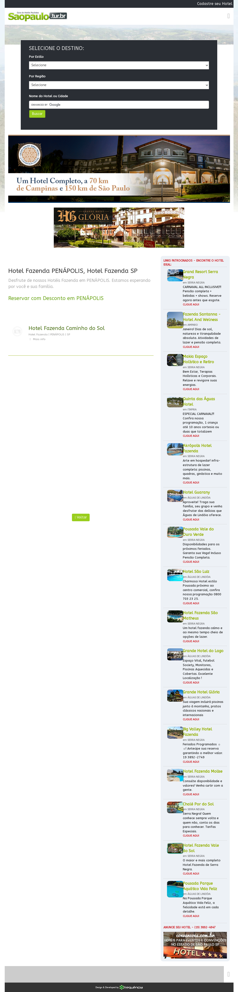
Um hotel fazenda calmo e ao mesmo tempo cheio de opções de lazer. (203, 632)
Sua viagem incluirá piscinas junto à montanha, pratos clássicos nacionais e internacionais (203, 708)
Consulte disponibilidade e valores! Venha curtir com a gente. (203, 785)
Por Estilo (36, 56)
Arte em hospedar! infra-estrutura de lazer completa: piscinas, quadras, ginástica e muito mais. (202, 469)
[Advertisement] (81, 403)
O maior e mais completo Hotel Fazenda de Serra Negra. (202, 865)
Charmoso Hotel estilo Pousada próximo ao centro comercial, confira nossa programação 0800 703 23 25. (202, 589)
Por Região (37, 76)
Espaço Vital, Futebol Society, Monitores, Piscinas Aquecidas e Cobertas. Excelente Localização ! (198, 669)
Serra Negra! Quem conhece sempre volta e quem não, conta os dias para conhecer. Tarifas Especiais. (201, 822)
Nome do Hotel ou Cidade (48, 96)
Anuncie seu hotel (177, 927)
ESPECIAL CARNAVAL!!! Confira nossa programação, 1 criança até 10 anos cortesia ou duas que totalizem (201, 422)
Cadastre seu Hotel (214, 3)
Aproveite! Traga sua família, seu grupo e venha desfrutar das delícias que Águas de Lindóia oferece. (202, 508)
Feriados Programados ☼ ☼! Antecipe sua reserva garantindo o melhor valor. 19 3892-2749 (203, 750)
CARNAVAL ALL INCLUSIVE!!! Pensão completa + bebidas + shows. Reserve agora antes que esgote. (202, 293)
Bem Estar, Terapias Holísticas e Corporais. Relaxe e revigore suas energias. (200, 378)
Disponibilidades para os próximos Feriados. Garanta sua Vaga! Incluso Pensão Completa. (202, 550)
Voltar (81, 517)
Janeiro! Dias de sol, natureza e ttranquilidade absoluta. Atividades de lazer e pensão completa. (202, 335)
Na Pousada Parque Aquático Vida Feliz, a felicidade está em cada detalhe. (201, 904)
